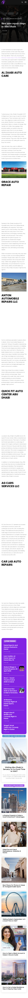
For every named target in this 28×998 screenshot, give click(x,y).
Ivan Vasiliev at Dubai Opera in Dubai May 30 (9, 658)
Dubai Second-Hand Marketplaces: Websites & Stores (12, 851)
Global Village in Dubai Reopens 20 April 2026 (10, 669)
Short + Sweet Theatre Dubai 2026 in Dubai (9, 680)
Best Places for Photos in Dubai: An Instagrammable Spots (14, 886)
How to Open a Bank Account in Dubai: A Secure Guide (14, 954)
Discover (4, 31)
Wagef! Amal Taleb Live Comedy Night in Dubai (11, 727)
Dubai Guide (6, 810)
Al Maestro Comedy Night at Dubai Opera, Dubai (10, 703)
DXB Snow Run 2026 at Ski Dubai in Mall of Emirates (11, 691)
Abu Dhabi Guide (12, 759)
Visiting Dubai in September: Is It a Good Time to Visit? (14, 920)
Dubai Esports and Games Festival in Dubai (11, 647)
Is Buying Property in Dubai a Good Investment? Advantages (13, 816)
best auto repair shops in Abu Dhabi (11, 57)
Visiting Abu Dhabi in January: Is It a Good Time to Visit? (14, 769)
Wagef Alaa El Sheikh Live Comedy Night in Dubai (10, 715)
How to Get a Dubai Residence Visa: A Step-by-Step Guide (13, 988)
